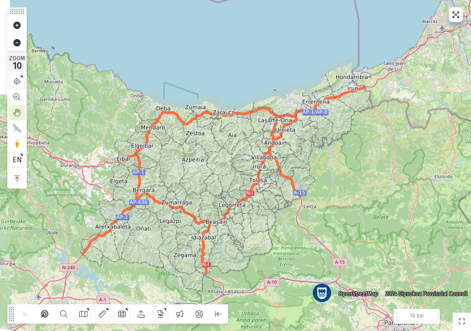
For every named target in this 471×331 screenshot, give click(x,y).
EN (17, 159)
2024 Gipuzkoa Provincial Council (424, 292)
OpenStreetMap (356, 292)
